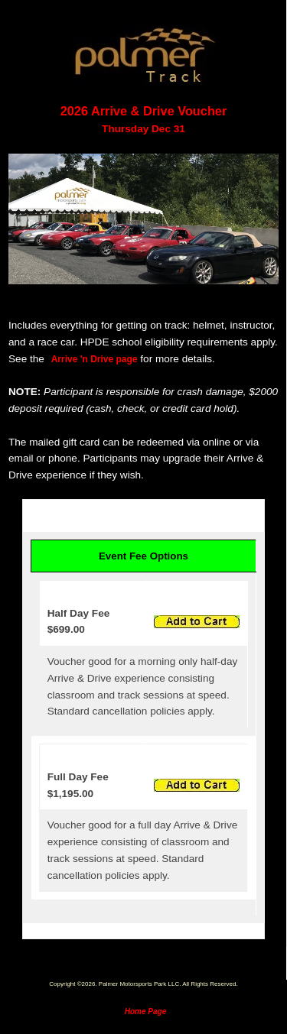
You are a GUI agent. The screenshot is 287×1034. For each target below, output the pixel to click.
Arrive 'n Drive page (94, 359)
